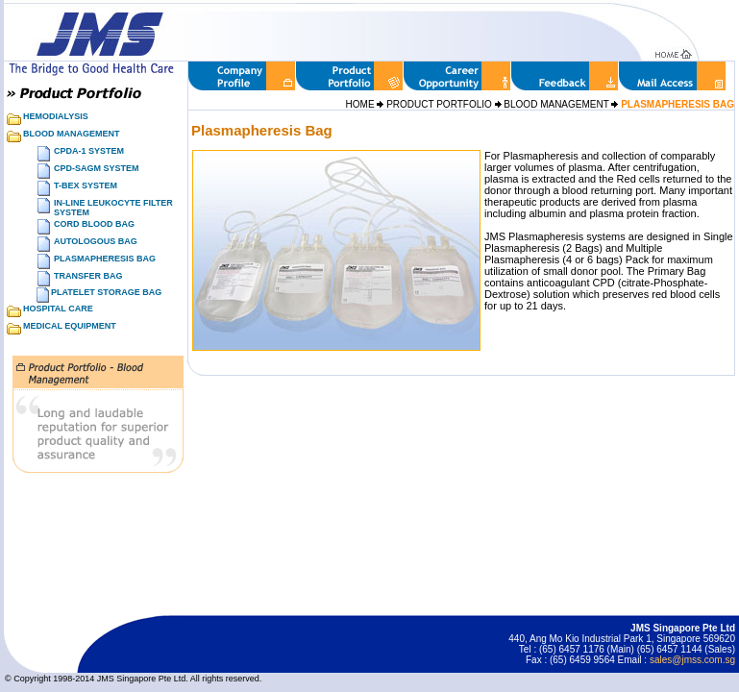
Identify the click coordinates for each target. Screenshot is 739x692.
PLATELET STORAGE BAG (106, 292)
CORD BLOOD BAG (94, 224)
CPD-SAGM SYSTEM (96, 168)
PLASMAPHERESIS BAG (105, 258)
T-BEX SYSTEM (85, 185)
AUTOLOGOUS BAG (95, 241)
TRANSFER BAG (88, 276)
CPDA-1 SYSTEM (89, 151)
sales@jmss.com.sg (692, 660)
